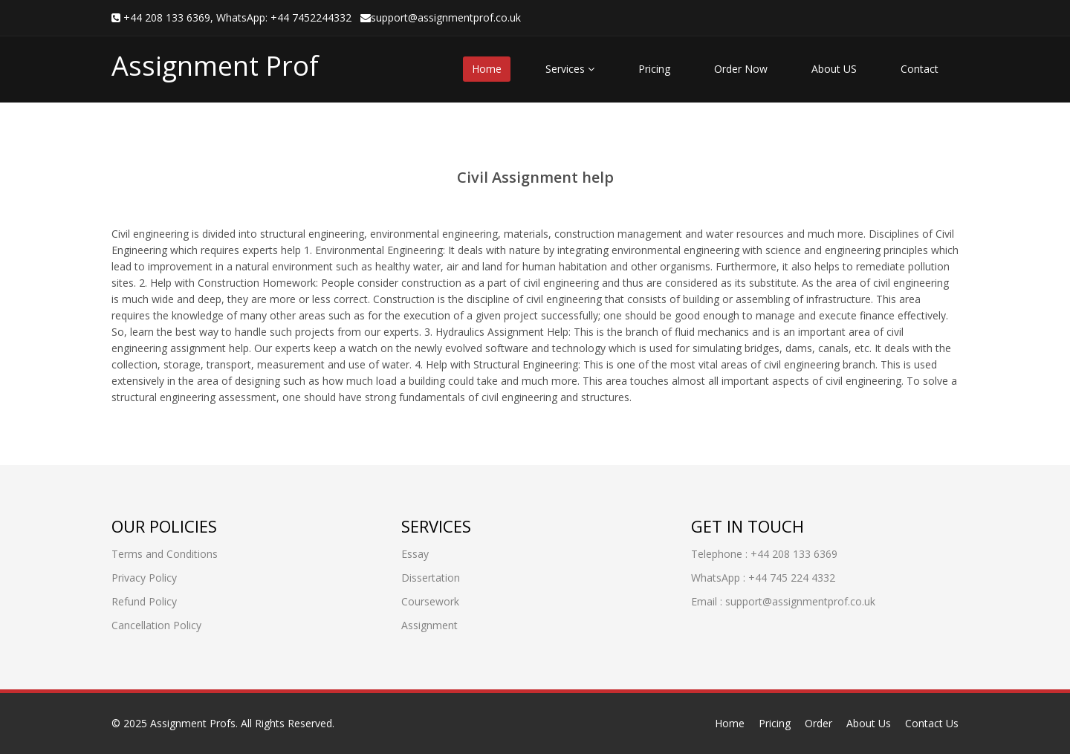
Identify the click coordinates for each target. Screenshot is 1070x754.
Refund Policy (144, 601)
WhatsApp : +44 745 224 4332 (763, 578)
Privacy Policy (144, 578)
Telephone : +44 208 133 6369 (764, 554)
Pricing (654, 69)
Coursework (430, 601)
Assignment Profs (193, 723)
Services (569, 69)
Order (818, 723)
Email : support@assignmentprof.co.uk (783, 601)
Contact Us (932, 723)
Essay (415, 554)
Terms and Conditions (164, 554)
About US (834, 69)
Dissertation (430, 578)
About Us (868, 723)
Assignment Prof (215, 66)
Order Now (741, 69)
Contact (919, 69)
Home (487, 69)
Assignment (429, 625)
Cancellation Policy (156, 625)
